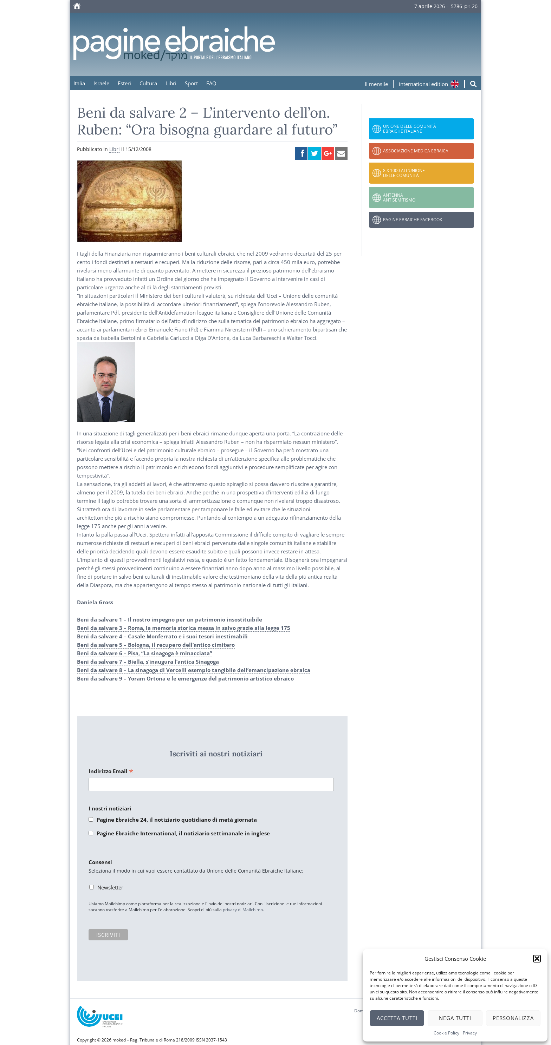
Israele (101, 83)
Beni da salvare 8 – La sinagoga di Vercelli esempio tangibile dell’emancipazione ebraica (193, 669)
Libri (171, 83)
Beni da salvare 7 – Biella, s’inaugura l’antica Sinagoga (148, 661)
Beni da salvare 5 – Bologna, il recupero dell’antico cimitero (156, 644)
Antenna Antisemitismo (399, 197)
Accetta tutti (397, 1017)
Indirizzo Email (111, 772)
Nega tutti (455, 1017)
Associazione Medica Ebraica (415, 151)
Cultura (148, 83)
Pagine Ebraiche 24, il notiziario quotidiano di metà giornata (177, 819)
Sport (191, 83)
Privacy (470, 1033)
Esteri (124, 83)
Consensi (100, 862)
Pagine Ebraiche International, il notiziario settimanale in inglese (183, 833)
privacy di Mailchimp (243, 910)
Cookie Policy (446, 1033)
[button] (536, 958)
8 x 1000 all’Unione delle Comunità (404, 172)
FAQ (211, 83)
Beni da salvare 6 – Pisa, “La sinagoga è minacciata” (144, 653)
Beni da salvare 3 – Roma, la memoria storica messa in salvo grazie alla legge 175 (183, 627)
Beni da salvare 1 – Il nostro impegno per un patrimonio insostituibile (169, 619)
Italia (79, 83)
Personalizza (513, 1017)
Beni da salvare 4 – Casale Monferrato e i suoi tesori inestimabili (162, 636)
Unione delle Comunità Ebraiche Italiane (409, 128)
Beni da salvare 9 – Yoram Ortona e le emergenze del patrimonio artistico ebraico (185, 678)
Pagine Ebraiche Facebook (412, 220)
